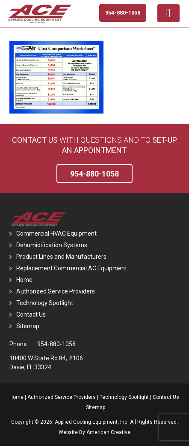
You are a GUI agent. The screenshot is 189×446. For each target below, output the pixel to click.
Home (24, 279)
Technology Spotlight (44, 302)
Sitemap (27, 326)
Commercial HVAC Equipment (56, 233)
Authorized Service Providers (55, 291)
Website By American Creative (94, 432)
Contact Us (35, 139)
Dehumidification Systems (51, 245)
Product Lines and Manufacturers (61, 256)
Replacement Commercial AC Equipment (71, 268)
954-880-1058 (56, 344)
